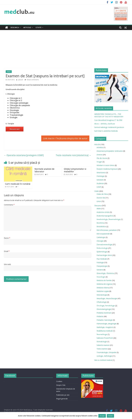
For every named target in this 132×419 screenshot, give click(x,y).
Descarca (15, 27)
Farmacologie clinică (104, 255)
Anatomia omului (103, 212)
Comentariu (9, 204)
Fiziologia (100, 262)
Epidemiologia (102, 252)
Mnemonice (101, 172)
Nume (7, 238)
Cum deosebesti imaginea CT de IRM (108, 120)
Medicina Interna (103, 288)
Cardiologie (101, 237)
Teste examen (102, 349)
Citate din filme (102, 194)
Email (7, 251)
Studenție (100, 183)
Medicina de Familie (104, 280)
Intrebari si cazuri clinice (105, 165)
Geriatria (100, 270)
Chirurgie (100, 241)
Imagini (99, 162)
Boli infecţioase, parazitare (107, 230)
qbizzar (21, 80)
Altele (9, 72)
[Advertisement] (66, 47)
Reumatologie (102, 334)
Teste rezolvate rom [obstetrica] (73, 155)
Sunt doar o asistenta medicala (106, 131)
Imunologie (101, 277)
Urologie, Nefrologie (104, 356)
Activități (100, 147)
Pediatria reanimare (104, 313)
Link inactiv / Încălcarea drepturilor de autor (65, 138)
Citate (38, 27)
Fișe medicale (102, 259)
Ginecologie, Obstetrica (105, 273)
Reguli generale (62, 399)
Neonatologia (102, 295)
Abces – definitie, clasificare (104, 124)
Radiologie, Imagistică (105, 327)
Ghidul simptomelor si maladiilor (75, 170)
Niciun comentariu (32, 80)
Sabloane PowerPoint (105, 338)
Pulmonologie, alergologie (106, 323)
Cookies (59, 381)
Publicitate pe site (62, 395)
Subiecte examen (103, 345)
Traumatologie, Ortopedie (106, 352)
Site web (7, 264)
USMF (99, 187)
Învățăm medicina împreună (107, 169)
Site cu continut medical (103, 360)
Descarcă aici (14, 129)
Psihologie (100, 176)
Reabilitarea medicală (105, 331)
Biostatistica (101, 226)
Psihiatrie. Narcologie (105, 320)
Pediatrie (100, 316)
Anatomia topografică (105, 216)
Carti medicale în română (17, 183)
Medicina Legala (103, 291)
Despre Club (60, 385)
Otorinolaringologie (104, 309)
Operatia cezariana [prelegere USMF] (24, 155)
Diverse (99, 154)
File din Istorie (102, 158)
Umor (99, 201)
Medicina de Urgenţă (104, 284)
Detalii (110, 416)
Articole (27, 27)
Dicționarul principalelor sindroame (110, 151)
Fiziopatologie (102, 266)
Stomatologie (102, 341)
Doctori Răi (101, 198)
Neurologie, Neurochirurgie (107, 298)
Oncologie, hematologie (106, 306)
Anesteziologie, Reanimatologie (108, 219)
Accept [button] (102, 416)
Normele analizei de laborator (44, 170)
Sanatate (100, 180)
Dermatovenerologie (104, 244)
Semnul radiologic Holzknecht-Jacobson (109, 127)
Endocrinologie (102, 248)
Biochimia (100, 223)
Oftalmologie (102, 302)
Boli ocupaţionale (103, 234)
